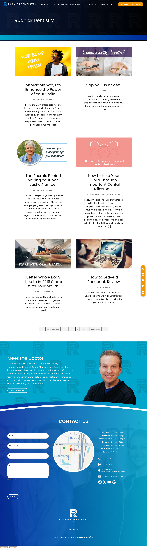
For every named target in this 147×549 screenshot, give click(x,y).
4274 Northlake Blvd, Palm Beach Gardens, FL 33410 (111, 471)
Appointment (130, 4)
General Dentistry (110, 195)
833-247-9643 (105, 464)
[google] (114, 483)
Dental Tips (93, 195)
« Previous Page (53, 329)
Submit (13, 496)
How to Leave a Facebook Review (104, 279)
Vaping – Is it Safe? (103, 85)
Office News (103, 287)
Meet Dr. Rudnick (18, 390)
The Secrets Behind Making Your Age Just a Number (43, 180)
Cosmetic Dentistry (43, 100)
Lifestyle (104, 91)
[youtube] (109, 483)
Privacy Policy (73, 529)
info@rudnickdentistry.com (112, 476)
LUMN (89, 537)
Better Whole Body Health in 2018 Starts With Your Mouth (43, 282)
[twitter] (104, 483)
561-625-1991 (104, 459)
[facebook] (100, 483)
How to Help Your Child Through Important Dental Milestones (104, 182)
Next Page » (95, 329)
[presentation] (22, 486)
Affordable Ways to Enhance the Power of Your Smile (43, 90)
